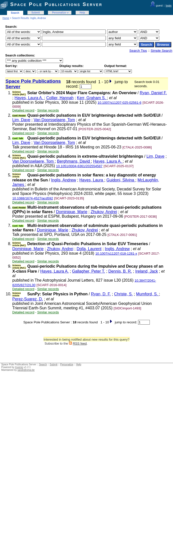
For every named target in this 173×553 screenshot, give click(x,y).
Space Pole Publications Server (56, 4)
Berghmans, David (74, 161)
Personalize (59, 12)
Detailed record (23, 110)
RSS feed (80, 343)
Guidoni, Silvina (120, 180)
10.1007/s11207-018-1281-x (116, 253)
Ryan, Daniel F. (153, 93)
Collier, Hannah (59, 98)
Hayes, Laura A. (29, 98)
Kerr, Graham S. (92, 98)
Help (82, 12)
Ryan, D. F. (101, 294)
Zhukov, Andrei (104, 212)
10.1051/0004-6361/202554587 (79, 166)
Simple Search (161, 50)
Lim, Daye (21, 120)
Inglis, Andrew (63, 180)
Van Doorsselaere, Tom (54, 120)
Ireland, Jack (146, 271)
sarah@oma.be (26, 370)
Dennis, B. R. (120, 271)
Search (15, 12)
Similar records (48, 110)
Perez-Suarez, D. (27, 299)
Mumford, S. (147, 294)
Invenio (19, 367)
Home (5, 18)
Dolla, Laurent (89, 249)
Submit (35, 12)
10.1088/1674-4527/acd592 (32, 198)
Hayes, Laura (91, 180)
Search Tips (138, 50)
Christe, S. (123, 294)
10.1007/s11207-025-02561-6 (120, 102)
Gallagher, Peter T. (88, 271)
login (169, 5)
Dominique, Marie (71, 212)
